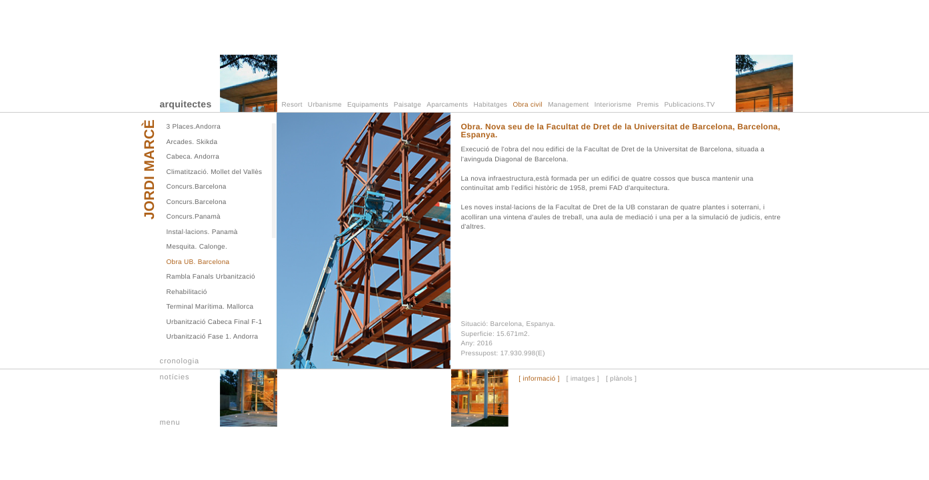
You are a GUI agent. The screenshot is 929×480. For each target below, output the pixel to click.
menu (170, 423)
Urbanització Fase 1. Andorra (213, 337)
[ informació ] (538, 379)
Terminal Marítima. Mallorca (210, 307)
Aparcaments (447, 105)
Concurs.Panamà (194, 217)
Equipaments (368, 105)
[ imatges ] (582, 379)
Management (568, 105)
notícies (175, 377)
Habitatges (491, 105)
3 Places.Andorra (194, 127)
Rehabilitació (187, 292)
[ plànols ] (621, 379)
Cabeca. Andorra (193, 157)
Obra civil (527, 105)
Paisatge (407, 105)
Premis (648, 105)
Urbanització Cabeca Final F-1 (215, 322)
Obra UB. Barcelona (198, 262)
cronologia (180, 361)
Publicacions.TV (689, 105)
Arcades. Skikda (192, 142)
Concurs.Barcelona (197, 187)
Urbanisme (325, 105)
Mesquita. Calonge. (197, 247)
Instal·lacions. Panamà (202, 232)
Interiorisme (613, 105)
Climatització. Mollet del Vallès (215, 172)
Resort (292, 105)
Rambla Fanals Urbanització (211, 277)
